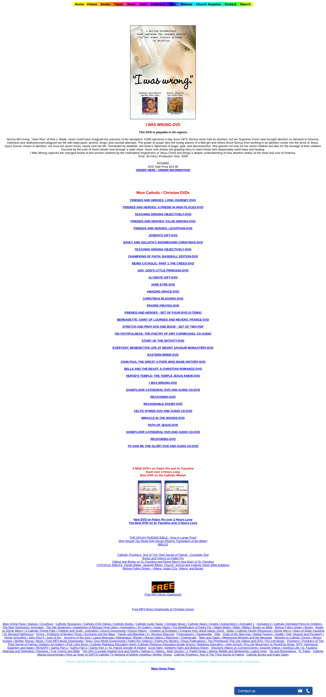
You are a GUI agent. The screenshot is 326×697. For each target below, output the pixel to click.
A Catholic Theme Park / (41, 630)
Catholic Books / (124, 624)
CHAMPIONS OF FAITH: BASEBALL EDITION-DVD (163, 256)
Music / (41, 641)
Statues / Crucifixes (40, 624)
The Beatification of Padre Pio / (193, 627)
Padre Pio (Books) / (168, 641)
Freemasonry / (186, 634)
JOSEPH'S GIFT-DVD (163, 235)
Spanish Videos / (271, 647)
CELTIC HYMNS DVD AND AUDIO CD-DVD (163, 411)
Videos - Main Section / (170, 651)
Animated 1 (247, 624)
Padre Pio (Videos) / (141, 641)
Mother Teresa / (25, 641)
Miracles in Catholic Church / (293, 637)
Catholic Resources (68, 624)
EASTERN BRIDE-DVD (163, 354)
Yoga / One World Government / (106, 641)
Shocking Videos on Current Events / (235, 647)
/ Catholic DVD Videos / (97, 624)
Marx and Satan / (210, 637)
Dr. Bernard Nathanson (19, 634)
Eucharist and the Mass (99, 634)
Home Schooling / (17, 637)
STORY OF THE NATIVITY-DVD (163, 340)
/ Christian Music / (176, 624)
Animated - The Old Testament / (52, 627)
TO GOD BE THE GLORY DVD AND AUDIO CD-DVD (163, 446)
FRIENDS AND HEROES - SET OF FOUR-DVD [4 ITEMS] (163, 312)
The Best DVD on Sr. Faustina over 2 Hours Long (163, 523)
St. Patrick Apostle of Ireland (127, 647)
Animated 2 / (265, 624)
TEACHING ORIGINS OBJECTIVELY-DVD (163, 214)
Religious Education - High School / (220, 644)
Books (309, 627)
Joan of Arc (53, 637)
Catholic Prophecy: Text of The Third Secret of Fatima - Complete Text (163, 555)
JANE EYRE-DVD (163, 284)
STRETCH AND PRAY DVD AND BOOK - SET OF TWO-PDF (163, 326)
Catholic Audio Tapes (149, 624)
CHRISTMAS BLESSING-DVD (163, 298)
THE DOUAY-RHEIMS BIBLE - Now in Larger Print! (162, 537)
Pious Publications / (194, 641)
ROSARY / (43, 647)
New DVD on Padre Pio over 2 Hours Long (163, 519)
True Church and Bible (65, 651)
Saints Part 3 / (99, 647)
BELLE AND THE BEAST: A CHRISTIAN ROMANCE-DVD (163, 368)
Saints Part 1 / (60, 647)
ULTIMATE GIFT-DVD (163, 277)
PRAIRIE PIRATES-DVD (163, 305)
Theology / (43, 651)
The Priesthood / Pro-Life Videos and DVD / (236, 641)
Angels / (215, 624)
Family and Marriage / (132, 634)
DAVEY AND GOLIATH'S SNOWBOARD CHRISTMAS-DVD (163, 242)
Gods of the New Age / (238, 634)
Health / (280, 634)
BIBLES (163, 544)
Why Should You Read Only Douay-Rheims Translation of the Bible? (162, 541)
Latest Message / (104, 637)
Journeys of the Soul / (78, 637)
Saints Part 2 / (79, 647)
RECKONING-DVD (162, 397)
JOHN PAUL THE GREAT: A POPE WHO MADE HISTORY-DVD (162, 361)
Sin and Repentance (283, 651)
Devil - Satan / (227, 630)
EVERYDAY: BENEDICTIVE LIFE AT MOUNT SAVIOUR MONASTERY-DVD (163, 347)
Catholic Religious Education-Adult (113, 644)
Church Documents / (113, 630)
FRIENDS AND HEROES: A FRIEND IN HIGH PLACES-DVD (163, 207)
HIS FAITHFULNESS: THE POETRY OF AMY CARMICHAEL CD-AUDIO (163, 333)
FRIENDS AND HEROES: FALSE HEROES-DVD (163, 221)
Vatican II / (148, 651)
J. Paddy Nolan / (197, 651)
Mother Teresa (162, 654)
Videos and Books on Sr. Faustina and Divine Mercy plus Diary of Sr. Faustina (163, 561)
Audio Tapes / (163, 627)
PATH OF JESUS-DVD (163, 425)
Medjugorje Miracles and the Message (247, 637)
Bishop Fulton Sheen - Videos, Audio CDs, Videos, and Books (163, 568)
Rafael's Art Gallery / (53, 644)
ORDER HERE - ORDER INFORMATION (163, 170)
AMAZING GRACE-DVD (163, 291)
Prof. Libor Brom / (79, 644)
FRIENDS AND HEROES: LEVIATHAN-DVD (163, 228)
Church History (137, 630)
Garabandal (204, 634)
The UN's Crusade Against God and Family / (111, 651)
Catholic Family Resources (254, 630)
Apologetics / (129, 627)
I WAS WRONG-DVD (163, 383)
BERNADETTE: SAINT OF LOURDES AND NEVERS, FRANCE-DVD (163, 319)
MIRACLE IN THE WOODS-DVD (163, 418)
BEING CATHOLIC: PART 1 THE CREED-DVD (163, 263)
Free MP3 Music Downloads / (65, 641)
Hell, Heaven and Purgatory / (305, 634)
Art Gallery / (146, 627)
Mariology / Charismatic (181, 637)
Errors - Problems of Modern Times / (60, 634)
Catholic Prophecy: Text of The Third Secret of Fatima (209, 654)
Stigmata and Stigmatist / (19, 651)
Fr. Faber (304, 651)
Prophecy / (294, 641)
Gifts (217, 634)
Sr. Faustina (309, 647)
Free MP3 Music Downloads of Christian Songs (163, 609)
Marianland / (124, 637)
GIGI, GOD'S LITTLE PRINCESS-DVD (163, 270)
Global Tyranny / (264, 634)
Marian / (139, 637)
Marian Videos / (155, 637)
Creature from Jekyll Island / (198, 630)
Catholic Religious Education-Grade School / (167, 644)
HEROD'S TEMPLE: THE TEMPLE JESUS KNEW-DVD (163, 376)
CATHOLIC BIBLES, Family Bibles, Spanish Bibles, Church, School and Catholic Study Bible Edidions (163, 565)
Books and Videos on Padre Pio (163, 558)
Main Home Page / (15, 624)
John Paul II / (38, 637)
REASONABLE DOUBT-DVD (163, 404)
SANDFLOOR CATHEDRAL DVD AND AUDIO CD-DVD (163, 390)
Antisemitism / (230, 624)
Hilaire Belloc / (223, 627)
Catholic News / (198, 624)
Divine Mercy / (284, 630)
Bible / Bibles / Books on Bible (252, 627)
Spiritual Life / (292, 647)
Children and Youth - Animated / (79, 630)
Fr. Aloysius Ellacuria (160, 634)
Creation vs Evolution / (165, 630)
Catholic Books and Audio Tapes (268, 654)
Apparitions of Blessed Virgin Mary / (96, 627)
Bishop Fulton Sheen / (290, 627)
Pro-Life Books (275, 641)
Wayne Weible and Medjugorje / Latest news (238, 651)
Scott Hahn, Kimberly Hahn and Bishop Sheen (178, 647)
